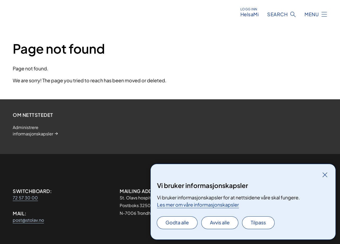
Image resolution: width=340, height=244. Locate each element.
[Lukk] (325, 174)
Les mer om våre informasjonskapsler (198, 205)
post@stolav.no (28, 220)
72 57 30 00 (25, 197)
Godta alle (177, 222)
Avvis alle (220, 222)
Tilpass (258, 222)
